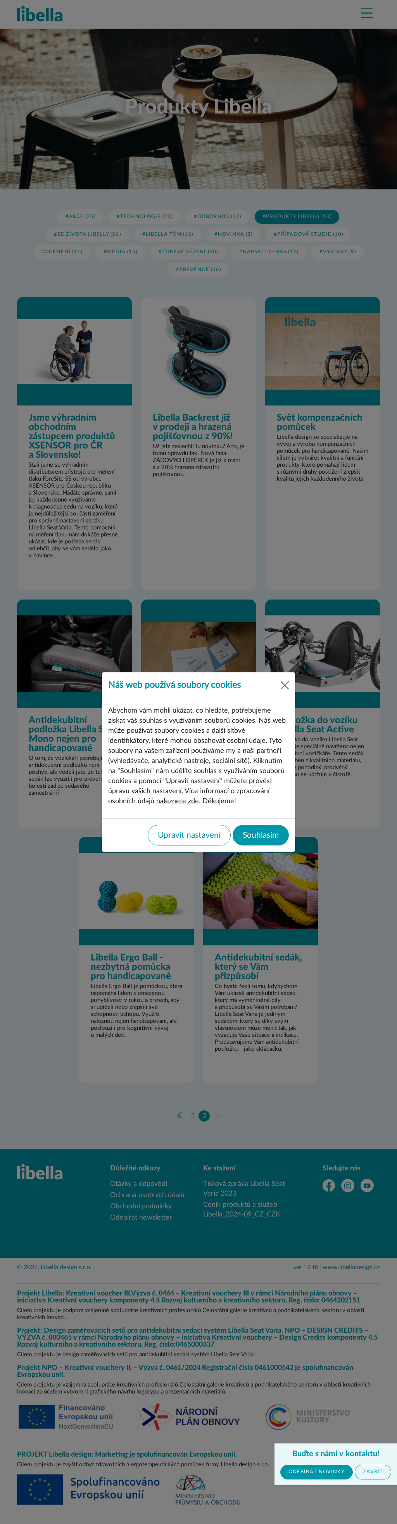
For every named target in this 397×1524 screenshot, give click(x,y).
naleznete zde (177, 801)
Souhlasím (261, 835)
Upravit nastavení (189, 835)
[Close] (285, 685)
